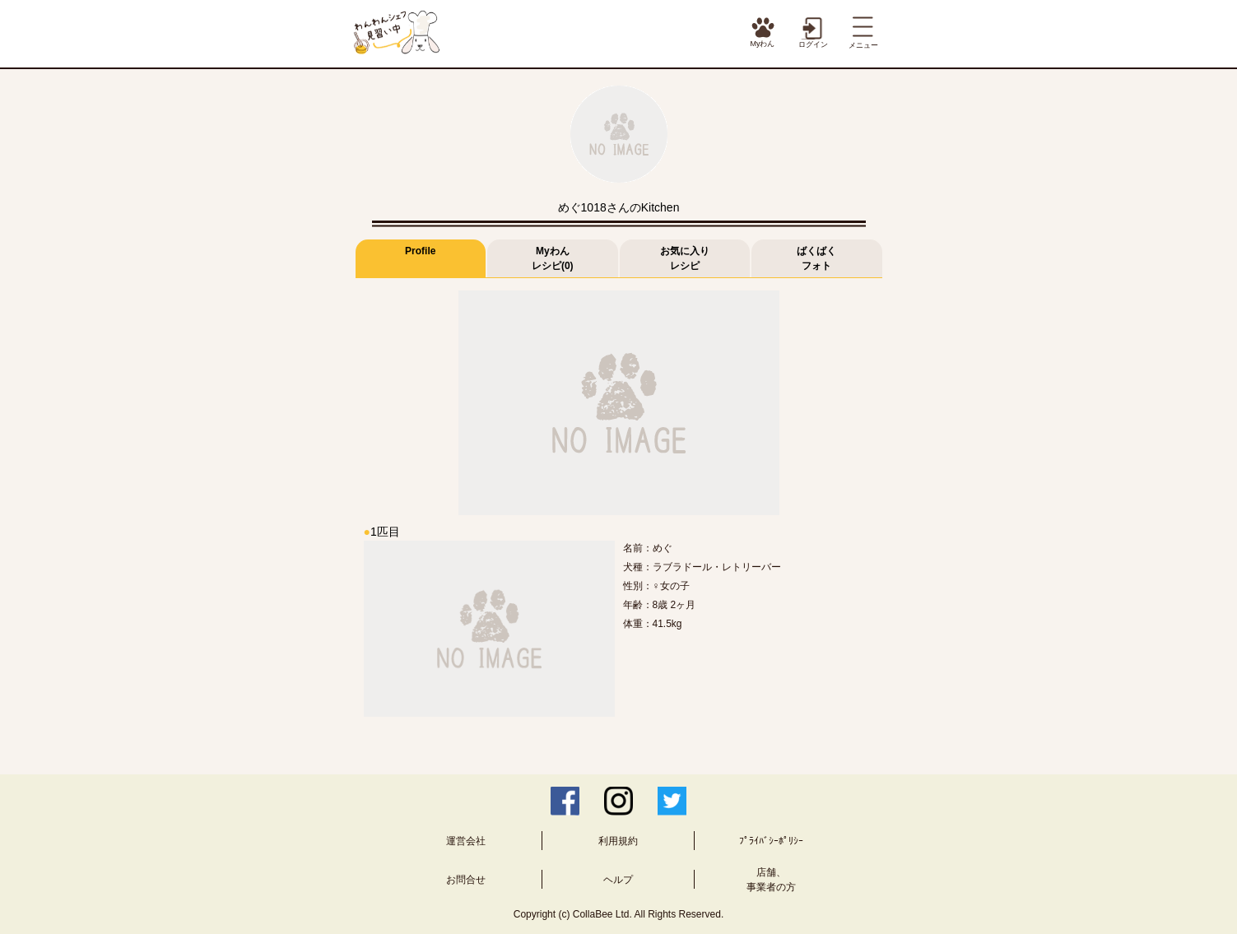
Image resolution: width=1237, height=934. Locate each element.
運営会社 (466, 841)
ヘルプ (618, 879)
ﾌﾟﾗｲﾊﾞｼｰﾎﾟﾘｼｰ (771, 841)
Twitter (672, 801)
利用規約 (618, 841)
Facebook (565, 801)
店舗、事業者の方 (771, 880)
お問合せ (466, 879)
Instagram (618, 801)
